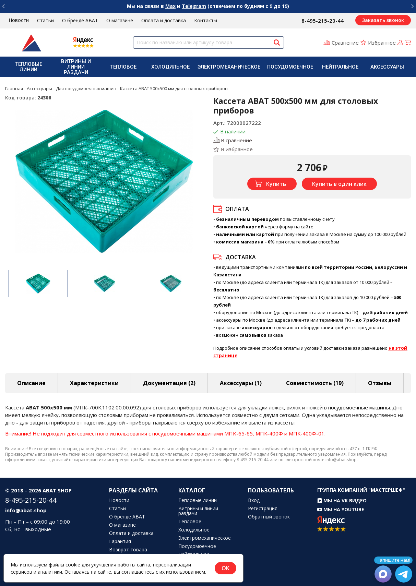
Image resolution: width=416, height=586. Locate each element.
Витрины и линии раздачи (76, 67)
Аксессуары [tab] (241, 383)
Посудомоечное (290, 67)
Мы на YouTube (340, 509)
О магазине (119, 20)
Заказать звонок (383, 20)
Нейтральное (340, 67)
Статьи (45, 20)
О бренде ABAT (80, 20)
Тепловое (123, 67)
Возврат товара (128, 549)
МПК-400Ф (269, 433)
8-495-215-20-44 (322, 20)
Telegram (194, 6)
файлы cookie (64, 564)
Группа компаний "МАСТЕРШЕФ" (361, 490)
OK (225, 568)
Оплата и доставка (163, 20)
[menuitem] (28, 67)
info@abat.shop (26, 510)
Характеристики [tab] (94, 383)
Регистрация (262, 508)
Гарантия (120, 541)
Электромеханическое (229, 67)
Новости (19, 20)
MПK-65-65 (238, 433)
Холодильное (170, 67)
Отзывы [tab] (379, 383)
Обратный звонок (269, 516)
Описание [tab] (31, 383)
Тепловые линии (28, 66)
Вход (254, 500)
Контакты (205, 20)
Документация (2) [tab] (169, 383)
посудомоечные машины (359, 407)
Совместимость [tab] (315, 383)
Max (170, 6)
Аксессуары (387, 67)
